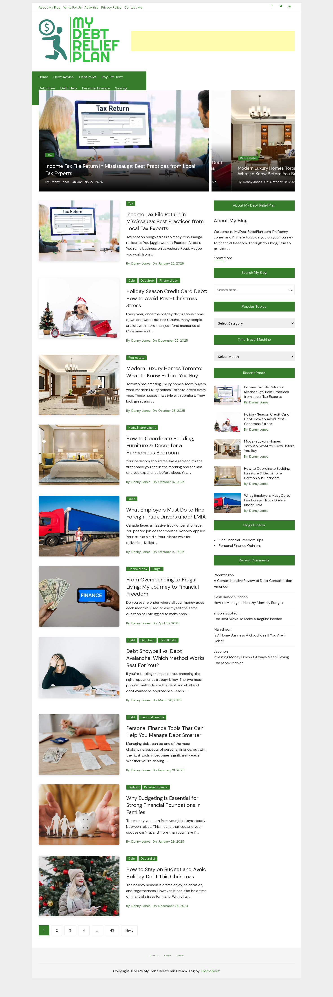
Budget (133, 798)
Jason (219, 656)
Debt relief (87, 80)
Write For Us (74, 11)
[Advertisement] (213, 45)
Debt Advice (63, 80)
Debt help (147, 651)
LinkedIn (192, 967)
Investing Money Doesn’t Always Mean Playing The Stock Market (251, 665)
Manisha (220, 634)
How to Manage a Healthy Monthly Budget (248, 607)
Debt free (239, 158)
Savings (211, 80)
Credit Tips (254, 80)
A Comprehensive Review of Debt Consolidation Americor (253, 588)
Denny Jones (60, 187)
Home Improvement (142, 432)
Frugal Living (278, 80)
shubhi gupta (224, 618)
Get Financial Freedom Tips (241, 545)
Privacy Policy (115, 11)
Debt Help (158, 80)
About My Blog (49, 11)
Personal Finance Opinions (240, 550)
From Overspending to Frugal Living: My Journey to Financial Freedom (164, 598)
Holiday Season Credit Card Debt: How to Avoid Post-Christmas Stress (248, 173)
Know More (223, 263)
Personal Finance (185, 80)
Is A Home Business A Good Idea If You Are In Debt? (250, 643)
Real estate (136, 362)
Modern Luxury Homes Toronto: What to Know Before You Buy (165, 377)
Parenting (221, 580)
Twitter (168, 967)
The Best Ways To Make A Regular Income (248, 624)
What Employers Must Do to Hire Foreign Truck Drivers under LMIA (166, 521)
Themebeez (210, 982)
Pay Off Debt (112, 80)
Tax (50, 160)
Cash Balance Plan (228, 602)
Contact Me (139, 11)
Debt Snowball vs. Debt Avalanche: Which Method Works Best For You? (158, 669)
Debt (224, 158)
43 (112, 942)
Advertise (94, 11)
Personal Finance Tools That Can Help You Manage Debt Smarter (166, 743)
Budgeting (231, 80)
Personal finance (152, 728)
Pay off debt (168, 651)
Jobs (131, 503)
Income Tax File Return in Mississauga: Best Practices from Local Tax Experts (119, 174)
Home (43, 80)
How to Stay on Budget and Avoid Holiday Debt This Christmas (160, 887)
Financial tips (260, 158)
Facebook (142, 967)
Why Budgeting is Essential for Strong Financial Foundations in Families (165, 816)
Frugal (156, 580)
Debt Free (136, 80)
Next (129, 942)
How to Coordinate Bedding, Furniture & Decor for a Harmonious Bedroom (161, 450)
